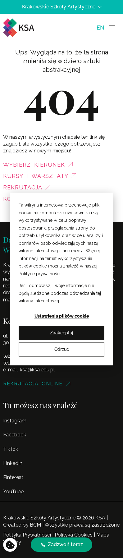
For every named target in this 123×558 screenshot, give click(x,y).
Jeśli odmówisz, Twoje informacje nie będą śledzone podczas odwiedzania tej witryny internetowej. (60, 293)
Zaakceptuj (61, 332)
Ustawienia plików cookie (61, 316)
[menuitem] (100, 27)
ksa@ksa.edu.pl (37, 370)
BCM (35, 525)
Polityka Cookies (74, 535)
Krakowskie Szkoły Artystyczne (61, 7)
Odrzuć (61, 349)
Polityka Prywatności (27, 535)
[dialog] (61, 279)
